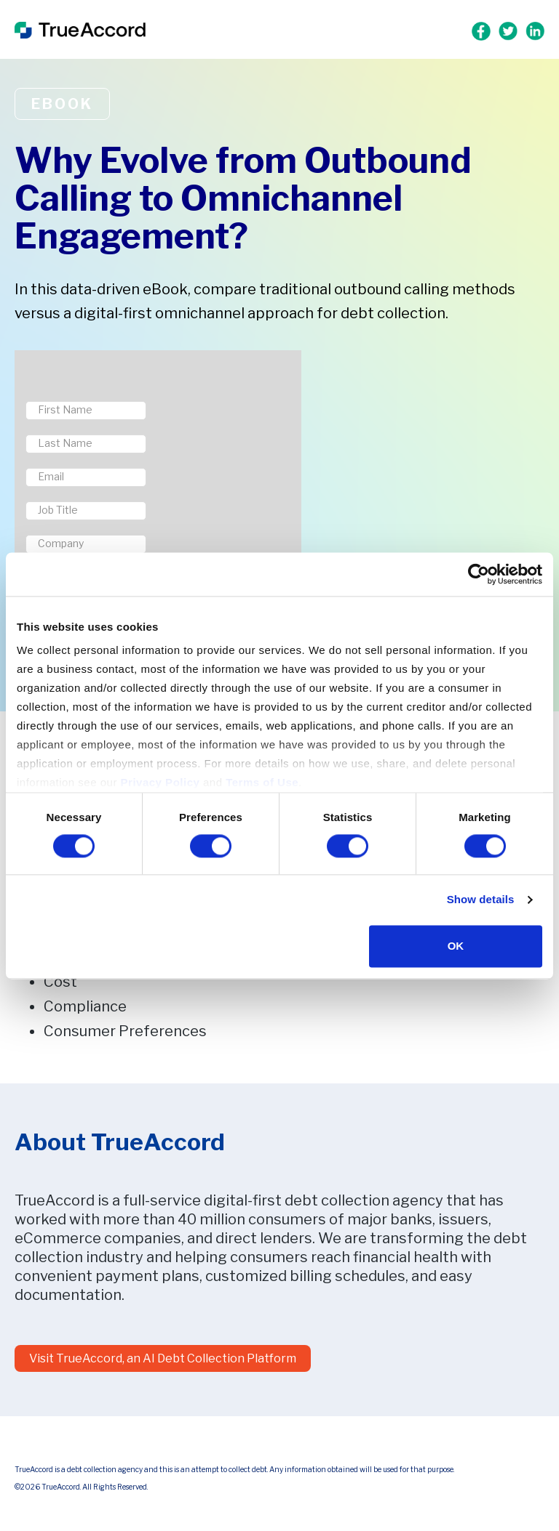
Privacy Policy (160, 782)
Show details (481, 900)
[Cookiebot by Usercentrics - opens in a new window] (478, 574)
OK (456, 946)
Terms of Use (262, 782)
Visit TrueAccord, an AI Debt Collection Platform (162, 1358)
